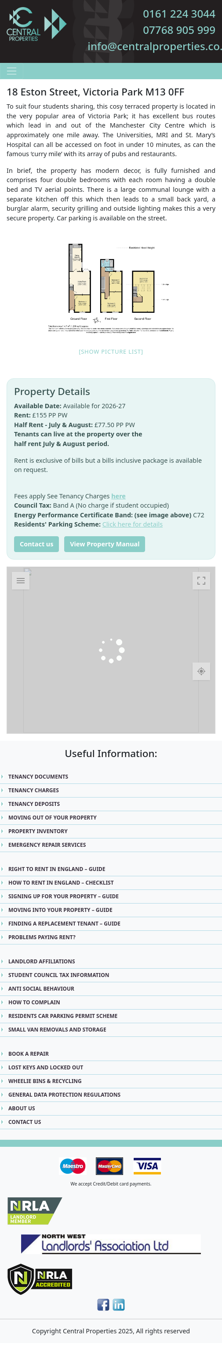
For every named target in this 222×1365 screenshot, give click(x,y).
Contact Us (24, 1122)
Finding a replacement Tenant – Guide (64, 923)
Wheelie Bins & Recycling (45, 1081)
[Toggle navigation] (11, 71)
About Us (21, 1108)
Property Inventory (38, 831)
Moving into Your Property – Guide (60, 910)
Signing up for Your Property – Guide (63, 896)
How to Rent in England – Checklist (61, 882)
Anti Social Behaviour (41, 988)
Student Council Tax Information (58, 975)
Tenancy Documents (38, 776)
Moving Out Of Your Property (52, 817)
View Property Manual (104, 544)
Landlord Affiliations (41, 961)
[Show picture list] (111, 351)
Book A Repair (28, 1054)
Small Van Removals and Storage (57, 1029)
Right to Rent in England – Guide (57, 869)
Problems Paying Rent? (42, 937)
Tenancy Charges (33, 790)
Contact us (36, 544)
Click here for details (132, 524)
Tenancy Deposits (34, 804)
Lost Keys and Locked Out (45, 1067)
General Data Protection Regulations (64, 1094)
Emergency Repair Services (47, 845)
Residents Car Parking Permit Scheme (62, 1016)
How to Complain (34, 1002)
